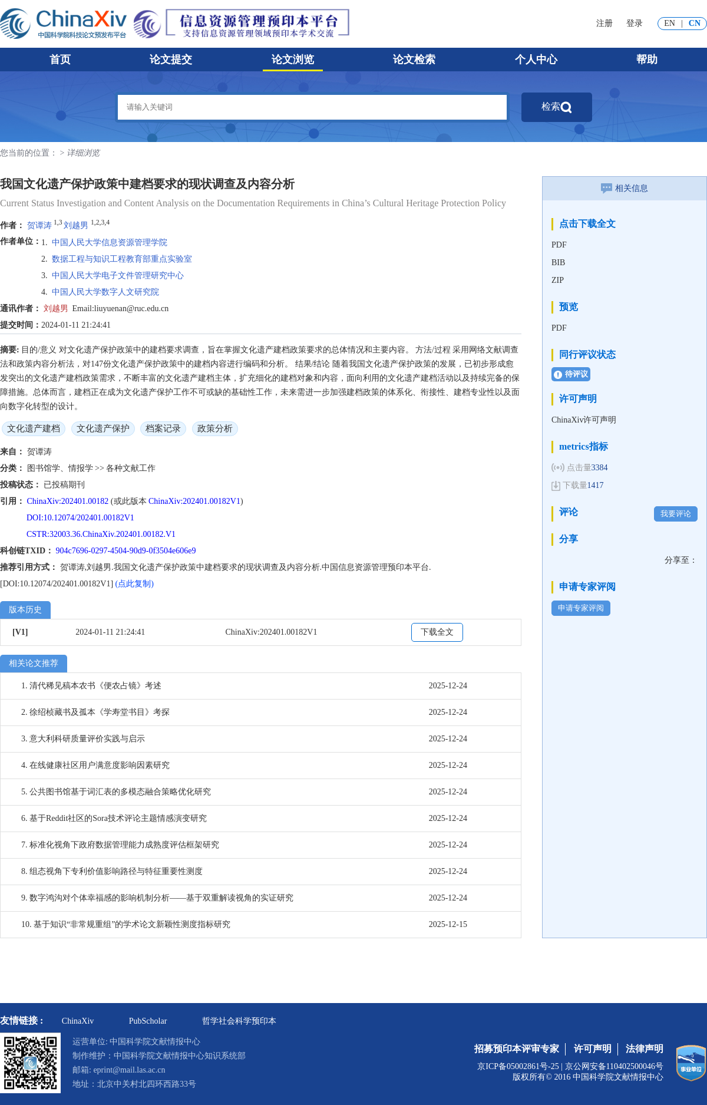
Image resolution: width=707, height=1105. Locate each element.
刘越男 (76, 224)
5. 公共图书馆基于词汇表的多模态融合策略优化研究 (116, 791)
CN (695, 23)
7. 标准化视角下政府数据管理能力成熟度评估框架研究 (120, 844)
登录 (634, 23)
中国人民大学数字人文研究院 (105, 292)
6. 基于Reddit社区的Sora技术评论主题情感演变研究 (114, 818)
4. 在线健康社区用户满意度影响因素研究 (95, 765)
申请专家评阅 (581, 607)
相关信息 (624, 188)
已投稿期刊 (64, 484)
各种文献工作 (131, 468)
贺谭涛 (39, 224)
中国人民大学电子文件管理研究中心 (118, 275)
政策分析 (215, 428)
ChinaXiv (78, 1021)
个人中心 (536, 59)
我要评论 (675, 513)
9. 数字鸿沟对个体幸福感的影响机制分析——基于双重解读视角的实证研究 (157, 897)
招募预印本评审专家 (516, 1049)
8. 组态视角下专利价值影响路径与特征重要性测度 (112, 871)
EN (669, 23)
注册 (604, 23)
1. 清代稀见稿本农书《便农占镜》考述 (91, 685)
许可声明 (593, 1049)
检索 (556, 107)
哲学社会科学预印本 (239, 1021)
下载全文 (437, 632)
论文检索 (414, 59)
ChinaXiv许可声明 (583, 419)
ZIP (557, 280)
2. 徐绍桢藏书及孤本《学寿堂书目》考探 (95, 712)
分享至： (681, 560)
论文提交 (171, 59)
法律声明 (644, 1049)
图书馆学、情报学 (61, 468)
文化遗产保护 (103, 428)
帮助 (647, 59)
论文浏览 (293, 59)
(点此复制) (134, 583)
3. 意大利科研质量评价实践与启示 (83, 738)
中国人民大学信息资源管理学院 (109, 242)
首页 (60, 59)
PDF (559, 244)
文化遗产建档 (33, 428)
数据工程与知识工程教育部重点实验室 (122, 259)
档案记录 (163, 428)
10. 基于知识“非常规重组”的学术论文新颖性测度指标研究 (125, 924)
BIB (558, 262)
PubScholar (148, 1021)
